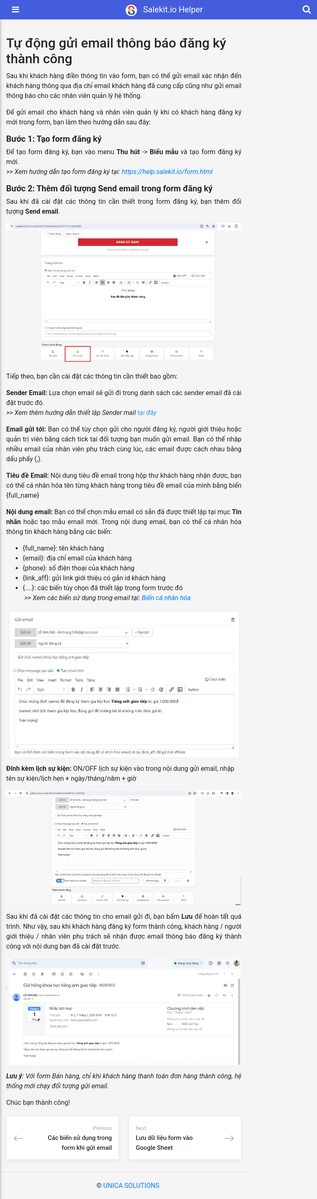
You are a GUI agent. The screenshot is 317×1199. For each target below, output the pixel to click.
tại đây (146, 413)
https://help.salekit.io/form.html (168, 172)
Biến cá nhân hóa (166, 598)
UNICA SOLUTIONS (131, 1185)
